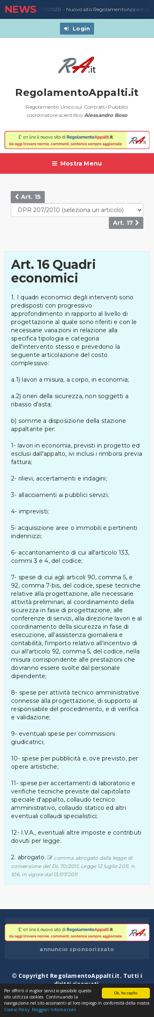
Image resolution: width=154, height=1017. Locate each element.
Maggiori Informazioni (54, 1010)
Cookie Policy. (17, 1010)
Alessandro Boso (106, 115)
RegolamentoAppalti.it (77, 92)
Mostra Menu (77, 163)
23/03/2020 (44, 9)
